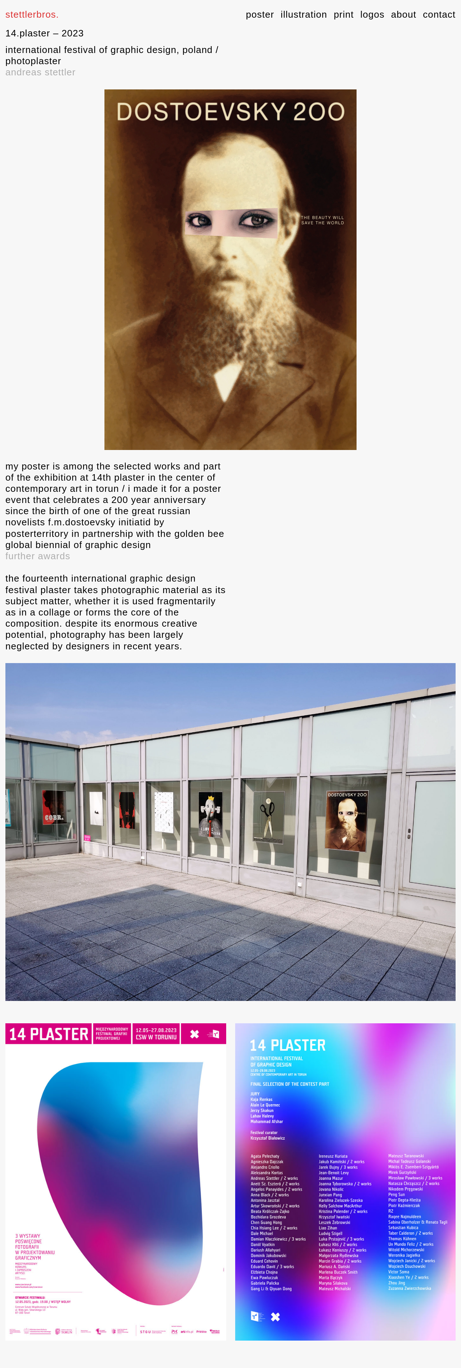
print (344, 14)
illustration (304, 14)
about (403, 14)
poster (260, 14)
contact (439, 14)
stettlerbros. (32, 14)
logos (372, 14)
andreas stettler (40, 72)
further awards (37, 556)
